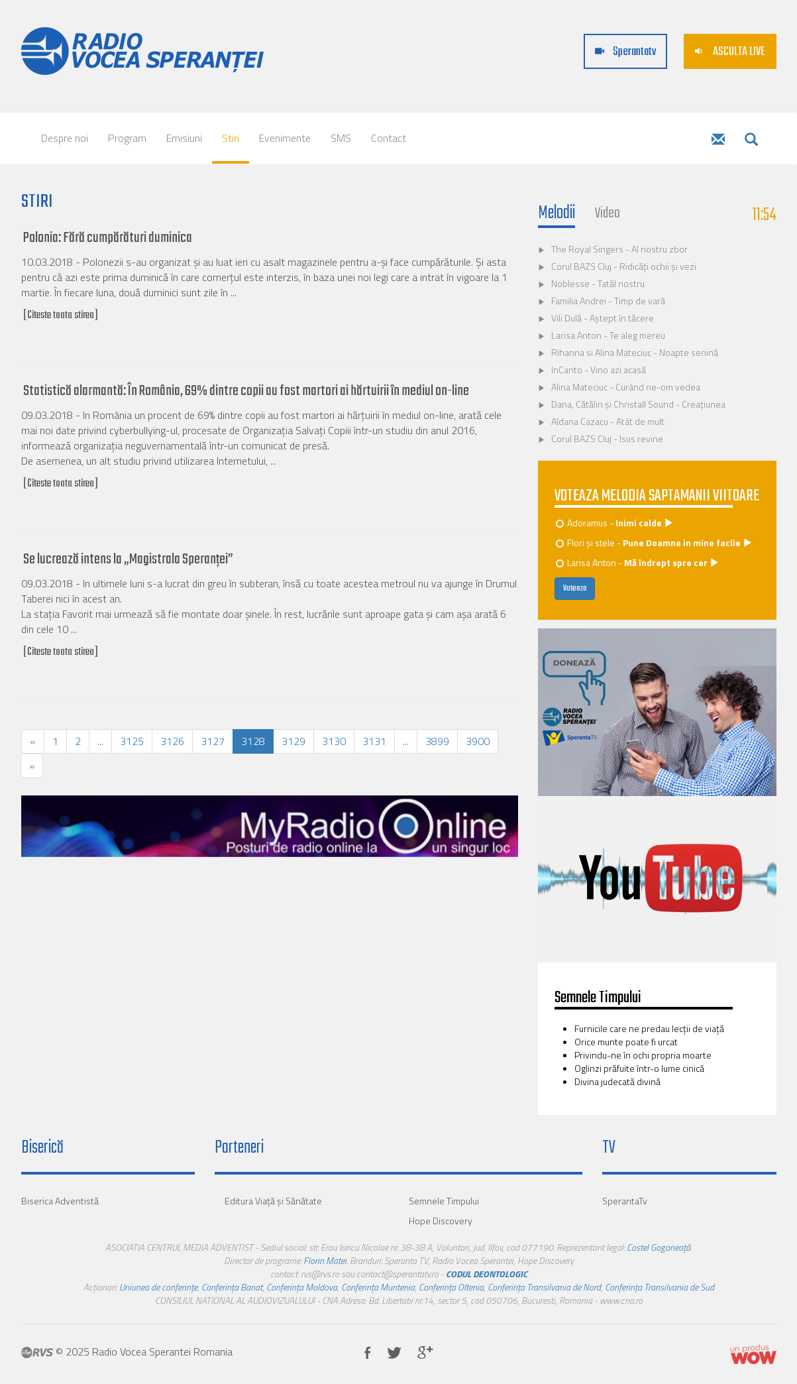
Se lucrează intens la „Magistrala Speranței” (128, 559)
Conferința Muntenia (378, 1287)
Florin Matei (324, 1260)
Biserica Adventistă (60, 1201)
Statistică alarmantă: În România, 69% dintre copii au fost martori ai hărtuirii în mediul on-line (246, 391)
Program (127, 138)
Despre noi (64, 138)
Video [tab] (607, 213)
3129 (293, 741)
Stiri (230, 138)
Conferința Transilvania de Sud (659, 1287)
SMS (341, 138)
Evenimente (285, 138)
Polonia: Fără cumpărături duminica (107, 238)
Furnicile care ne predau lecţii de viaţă (649, 1028)
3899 (437, 741)
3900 (478, 741)
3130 (334, 741)
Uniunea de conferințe (158, 1287)
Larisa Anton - (638, 562)
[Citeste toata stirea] (60, 315)
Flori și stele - (654, 542)
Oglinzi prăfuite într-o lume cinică (639, 1068)
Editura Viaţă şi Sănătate (273, 1201)
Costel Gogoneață (658, 1247)
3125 (132, 741)
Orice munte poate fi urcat (626, 1042)
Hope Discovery (440, 1221)
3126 (172, 741)
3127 (213, 741)
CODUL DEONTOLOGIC (486, 1274)
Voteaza (574, 588)
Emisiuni (184, 138)
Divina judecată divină (617, 1081)
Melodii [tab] (556, 213)
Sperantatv (625, 52)
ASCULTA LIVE (730, 52)
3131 (374, 741)
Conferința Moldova (301, 1287)
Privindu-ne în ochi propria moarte (643, 1055)
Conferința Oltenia (451, 1287)
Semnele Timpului (444, 1201)
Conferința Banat (231, 1287)
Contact (388, 138)
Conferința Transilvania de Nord (544, 1287)
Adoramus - (615, 523)
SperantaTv (624, 1201)
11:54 (764, 215)
